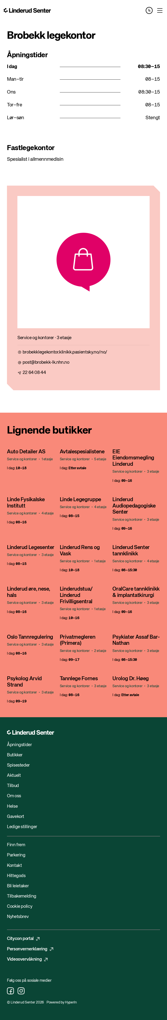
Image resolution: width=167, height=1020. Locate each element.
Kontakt (14, 865)
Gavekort (15, 816)
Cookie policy (19, 906)
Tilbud (13, 786)
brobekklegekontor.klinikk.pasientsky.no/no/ (65, 352)
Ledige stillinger (22, 827)
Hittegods (16, 876)
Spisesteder (18, 765)
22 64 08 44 (34, 372)
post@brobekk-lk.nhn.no (46, 362)
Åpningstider (19, 745)
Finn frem (16, 845)
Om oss (14, 796)
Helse (12, 806)
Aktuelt (14, 775)
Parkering (16, 855)
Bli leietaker (18, 886)
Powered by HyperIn (62, 1002)
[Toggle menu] (159, 10)
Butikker (15, 755)
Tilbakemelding (21, 896)
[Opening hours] (151, 10)
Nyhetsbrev (17, 916)
